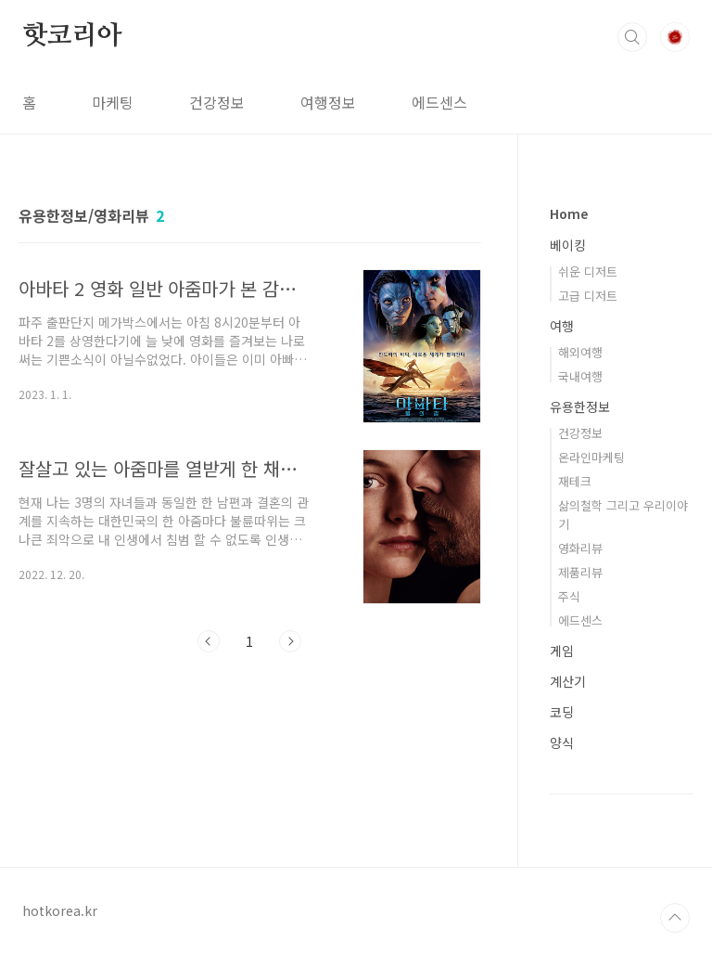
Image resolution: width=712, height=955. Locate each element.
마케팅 (113, 102)
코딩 (562, 712)
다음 (290, 641)
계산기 (568, 681)
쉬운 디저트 (587, 271)
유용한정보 (580, 406)
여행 (562, 325)
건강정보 (217, 102)
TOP (675, 918)
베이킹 (568, 245)
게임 (562, 650)
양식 (562, 742)
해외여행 (580, 352)
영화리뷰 (580, 548)
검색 (632, 37)
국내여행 (580, 376)
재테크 (574, 481)
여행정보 (328, 102)
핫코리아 (71, 36)
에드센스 (439, 102)
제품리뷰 (580, 572)
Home (569, 213)
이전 (208, 641)
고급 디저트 (587, 295)
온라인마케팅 (591, 457)
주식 (569, 596)
